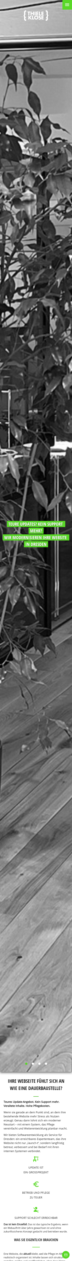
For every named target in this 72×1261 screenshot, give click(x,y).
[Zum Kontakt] (66, 1255)
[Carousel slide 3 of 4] (39, 1064)
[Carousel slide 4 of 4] (46, 1064)
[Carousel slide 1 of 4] (26, 1064)
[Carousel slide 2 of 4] (33, 1064)
